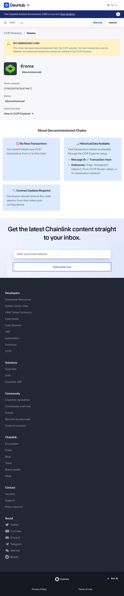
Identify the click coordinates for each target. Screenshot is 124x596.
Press (8, 450)
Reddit (14, 557)
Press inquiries (14, 506)
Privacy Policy (39, 589)
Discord (15, 537)
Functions (11, 344)
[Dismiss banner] (118, 14)
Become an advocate (18, 419)
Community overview (18, 406)
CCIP (8, 351)
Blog (8, 456)
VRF (7, 331)
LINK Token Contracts (18, 312)
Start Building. (67, 14)
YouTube (15, 531)
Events (9, 412)
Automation (12, 338)
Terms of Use (85, 589)
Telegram (16, 544)
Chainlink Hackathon (17, 399)
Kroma (31, 33)
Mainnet (97, 22)
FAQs (8, 476)
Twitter (14, 524)
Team (8, 463)
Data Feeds (12, 318)
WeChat (15, 550)
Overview (11, 369)
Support (10, 500)
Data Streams (13, 325)
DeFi (8, 375)
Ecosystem (11, 443)
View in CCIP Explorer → (19, 113)
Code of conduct (15, 425)
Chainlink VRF (13, 382)
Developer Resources (18, 299)
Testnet (112, 22)
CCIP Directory (13, 33)
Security (10, 493)
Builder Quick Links (16, 306)
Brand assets (13, 469)
